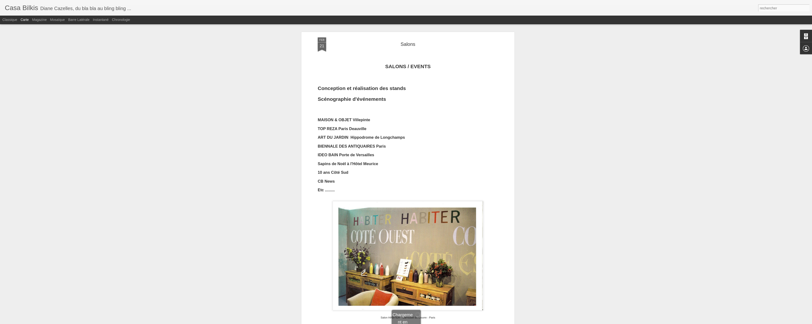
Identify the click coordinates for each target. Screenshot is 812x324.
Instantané (100, 20)
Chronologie (121, 20)
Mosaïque (57, 20)
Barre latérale (78, 20)
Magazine (39, 20)
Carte (24, 20)
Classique (9, 20)
